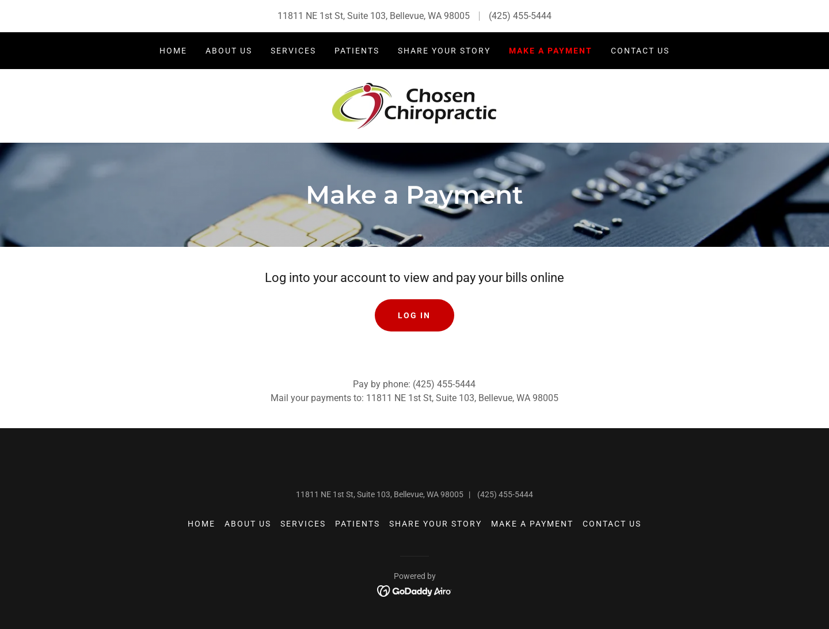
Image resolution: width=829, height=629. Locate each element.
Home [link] (173, 50)
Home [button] (201, 523)
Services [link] (293, 50)
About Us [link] (229, 50)
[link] (414, 105)
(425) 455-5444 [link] (520, 15)
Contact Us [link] (640, 50)
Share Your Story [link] (444, 50)
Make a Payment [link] (550, 50)
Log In (414, 315)
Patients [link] (356, 50)
